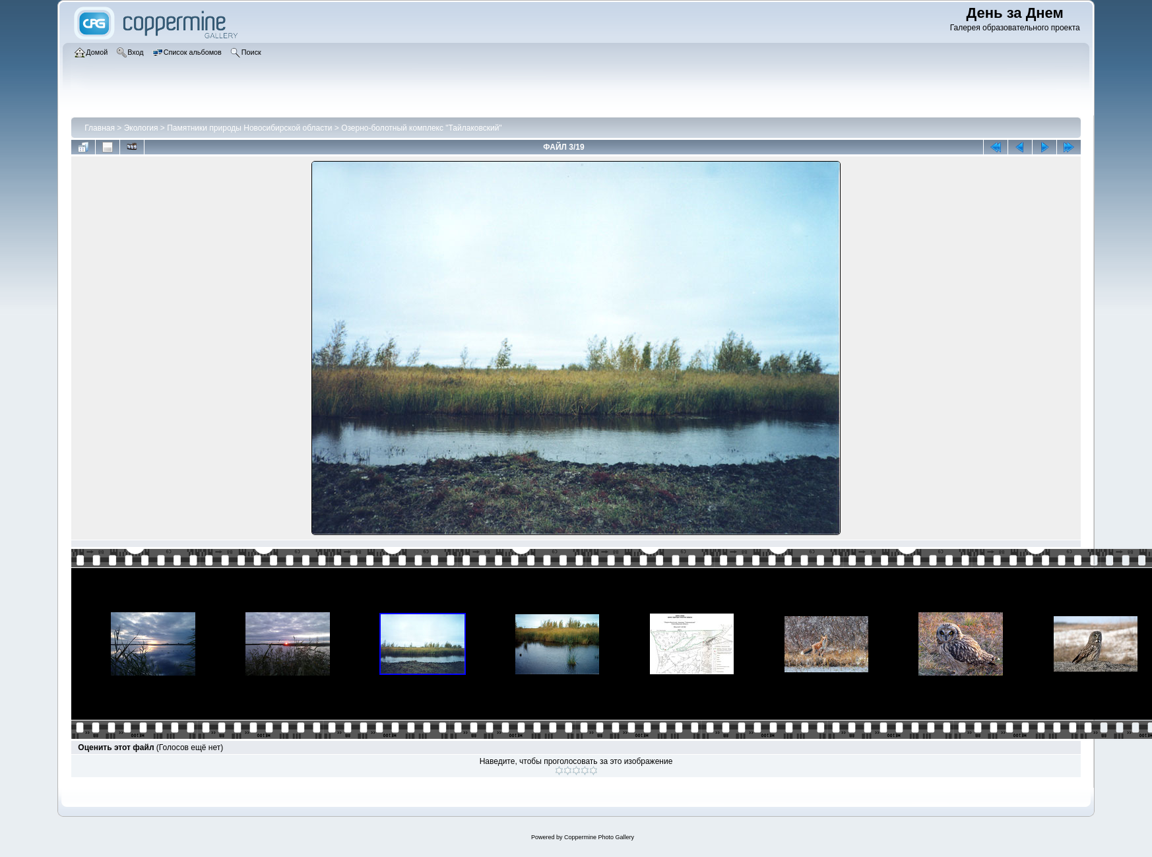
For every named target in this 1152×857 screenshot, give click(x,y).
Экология (141, 128)
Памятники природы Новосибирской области (249, 128)
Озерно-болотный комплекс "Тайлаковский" (421, 128)
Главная (99, 128)
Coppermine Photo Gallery (599, 837)
